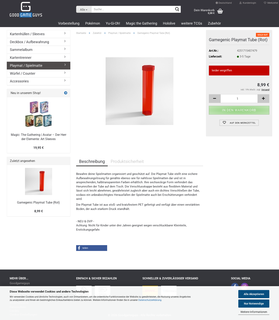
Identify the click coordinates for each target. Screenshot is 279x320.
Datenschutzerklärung (149, 300)
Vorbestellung (68, 23)
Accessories (19, 81)
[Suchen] (177, 9)
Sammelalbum (21, 50)
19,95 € (38, 148)
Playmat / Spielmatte (26, 65)
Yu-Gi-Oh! (113, 23)
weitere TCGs (191, 23)
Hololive (169, 23)
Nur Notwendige (254, 303)
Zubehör (214, 23)
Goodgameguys (20, 283)
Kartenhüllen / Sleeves (27, 34)
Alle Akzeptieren (254, 294)
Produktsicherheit (127, 161)
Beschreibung (92, 161)
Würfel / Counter (22, 73)
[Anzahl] (239, 98)
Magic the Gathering (141, 23)
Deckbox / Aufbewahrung (29, 42)
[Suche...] (83, 9)
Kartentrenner (20, 58)
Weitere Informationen (253, 311)
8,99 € (38, 211)
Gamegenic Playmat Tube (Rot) (38, 202)
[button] (224, 1)
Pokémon (92, 23)
